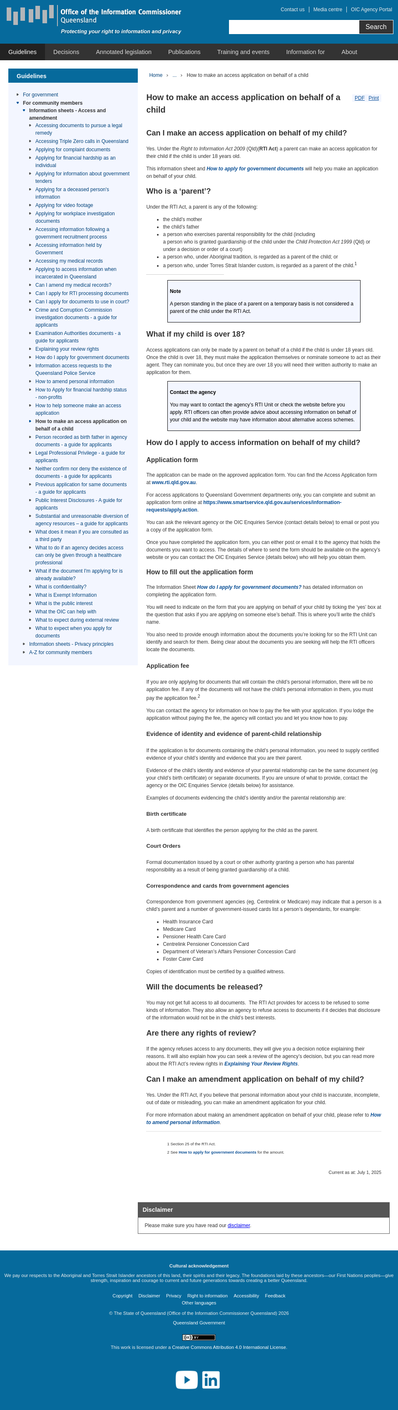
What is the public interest (63, 603)
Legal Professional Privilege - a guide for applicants (80, 456)
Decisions (66, 52)
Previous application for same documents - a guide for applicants (81, 488)
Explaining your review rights (67, 349)
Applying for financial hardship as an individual (75, 161)
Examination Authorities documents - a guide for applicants (78, 337)
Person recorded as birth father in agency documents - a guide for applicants (81, 441)
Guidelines (22, 52)
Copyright (122, 1295)
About (349, 52)
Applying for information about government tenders (82, 177)
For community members (52, 103)
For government (40, 95)
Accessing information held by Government (68, 249)
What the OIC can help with (65, 612)
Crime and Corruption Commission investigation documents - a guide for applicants (76, 317)
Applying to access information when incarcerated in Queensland (76, 273)
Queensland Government (199, 1322)
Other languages (199, 1302)
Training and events (243, 52)
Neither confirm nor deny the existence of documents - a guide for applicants (81, 472)
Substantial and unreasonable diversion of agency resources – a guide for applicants (82, 520)
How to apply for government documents (254, 169)
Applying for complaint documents (72, 150)
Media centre (327, 9)
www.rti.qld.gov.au (174, 482)
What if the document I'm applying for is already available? (79, 574)
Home (155, 75)
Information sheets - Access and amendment (67, 114)
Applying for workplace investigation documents (75, 217)
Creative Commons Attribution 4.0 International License (229, 1347)
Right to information (207, 1295)
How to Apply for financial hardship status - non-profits (81, 393)
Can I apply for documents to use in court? (82, 302)
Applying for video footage (64, 205)
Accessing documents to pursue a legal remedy (78, 129)
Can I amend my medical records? (73, 285)
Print (373, 98)
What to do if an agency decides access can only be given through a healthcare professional (79, 555)
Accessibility (246, 1295)
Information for (305, 52)
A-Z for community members (60, 652)
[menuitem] (22, 52)
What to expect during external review (77, 620)
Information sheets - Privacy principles (71, 644)
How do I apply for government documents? (249, 587)
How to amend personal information (74, 381)
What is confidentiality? (61, 587)
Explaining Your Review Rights (261, 1064)
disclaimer (239, 1225)
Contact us (292, 9)
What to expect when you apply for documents (73, 632)
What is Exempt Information (66, 595)
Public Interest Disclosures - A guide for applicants (78, 504)
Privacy (174, 1295)
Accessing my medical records (69, 261)
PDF (360, 98)
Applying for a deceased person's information (72, 193)
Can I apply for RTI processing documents (82, 293)
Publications (184, 52)
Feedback (275, 1295)
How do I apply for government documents (82, 357)
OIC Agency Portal (371, 9)
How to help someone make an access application (78, 409)
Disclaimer (149, 1295)
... (174, 75)
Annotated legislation (124, 52)
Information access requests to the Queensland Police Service (73, 369)
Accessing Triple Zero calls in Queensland (81, 141)
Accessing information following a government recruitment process (72, 233)
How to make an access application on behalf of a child (81, 425)
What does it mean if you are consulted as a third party (81, 535)
